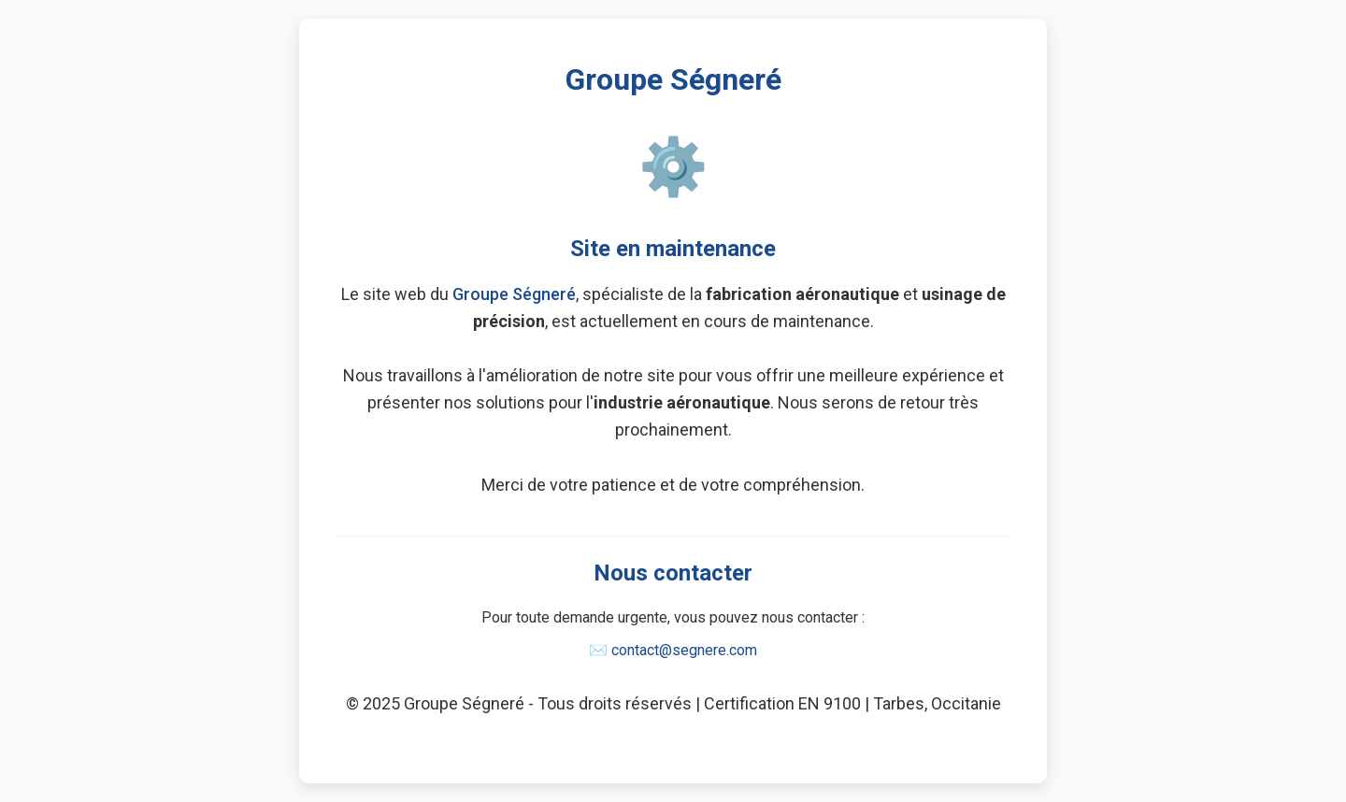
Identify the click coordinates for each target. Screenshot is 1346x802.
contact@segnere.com (684, 650)
